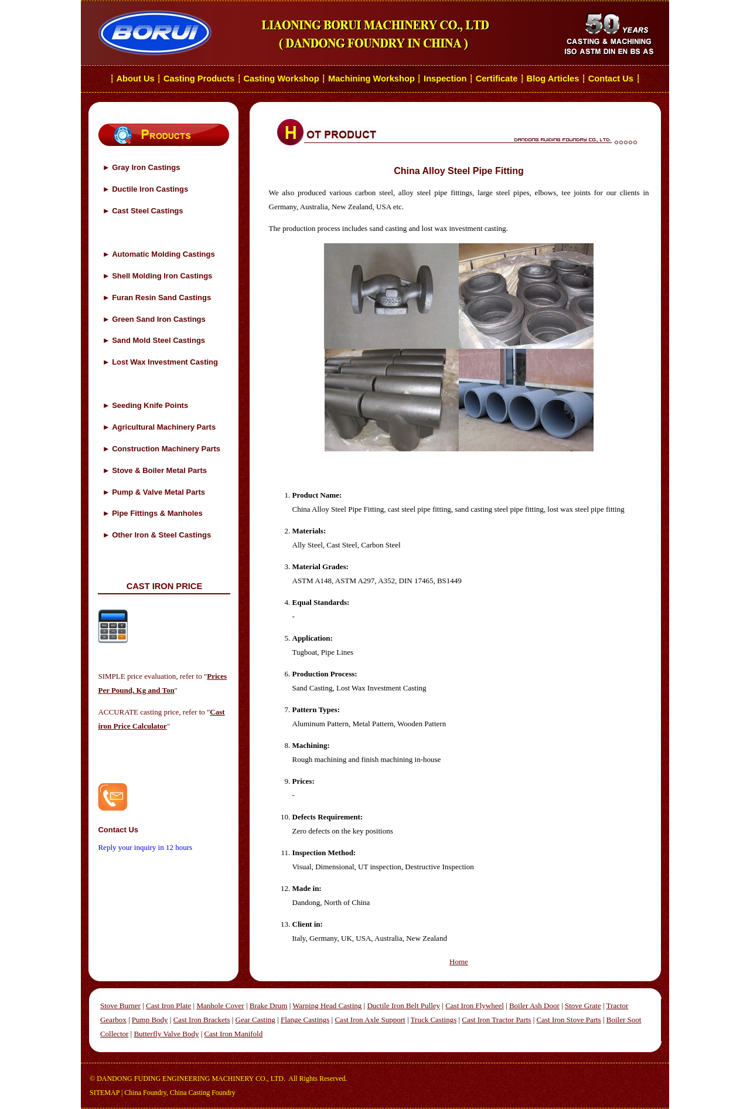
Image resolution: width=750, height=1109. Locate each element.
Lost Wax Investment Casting (165, 362)
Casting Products (198, 78)
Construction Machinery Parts (166, 448)
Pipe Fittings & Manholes (157, 513)
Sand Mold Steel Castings (158, 340)
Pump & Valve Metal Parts (158, 492)
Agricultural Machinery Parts (164, 427)
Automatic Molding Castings (163, 254)
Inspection (445, 78)
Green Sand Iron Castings (159, 319)
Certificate (497, 78)
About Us (136, 78)
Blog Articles (553, 78)
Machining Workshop (371, 78)
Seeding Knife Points (150, 405)
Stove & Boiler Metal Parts (159, 470)
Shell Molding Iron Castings (162, 275)
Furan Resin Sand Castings (161, 297)
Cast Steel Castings (147, 210)
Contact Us (612, 78)
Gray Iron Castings (146, 167)
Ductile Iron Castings (150, 189)
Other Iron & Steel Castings (161, 534)
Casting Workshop (281, 78)
